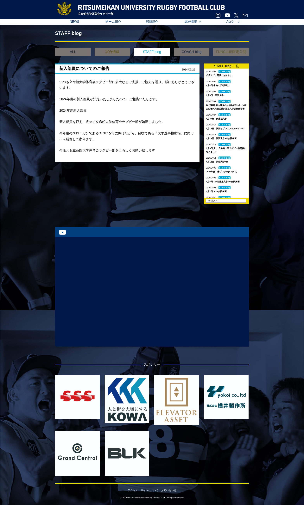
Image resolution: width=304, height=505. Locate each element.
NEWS (74, 21)
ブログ (229, 21)
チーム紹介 (113, 21)
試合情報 (191, 21)
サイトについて (149, 490)
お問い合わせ (168, 490)
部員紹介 (152, 21)
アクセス (133, 490)
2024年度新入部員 (72, 110)
